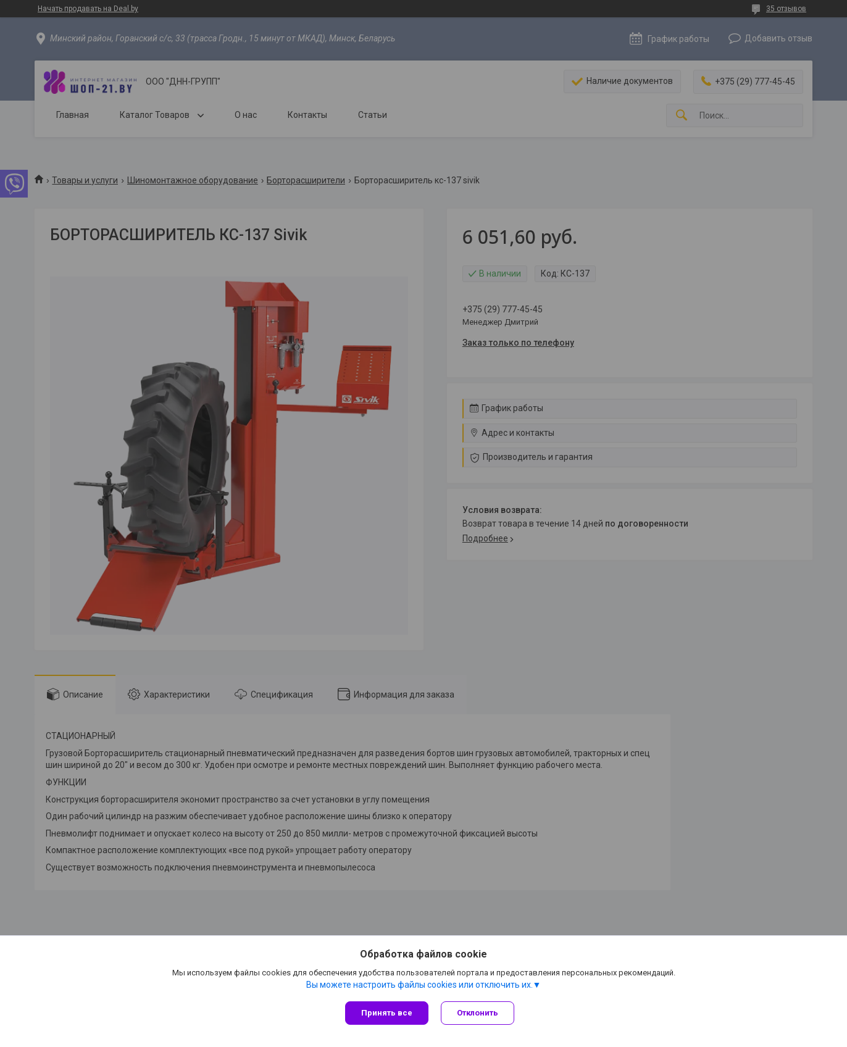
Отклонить (477, 1012)
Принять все (386, 1012)
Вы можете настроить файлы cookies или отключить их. (419, 985)
